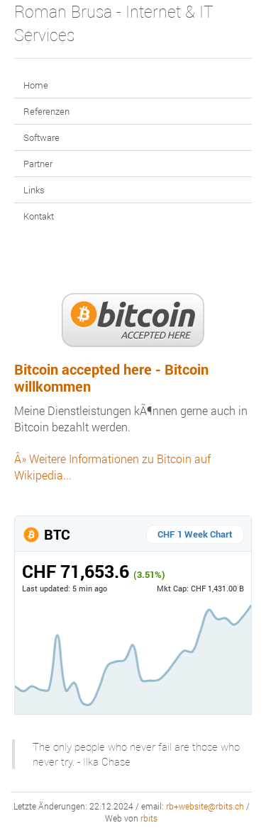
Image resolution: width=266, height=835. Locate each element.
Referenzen (46, 111)
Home (35, 85)
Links (34, 189)
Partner (37, 163)
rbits (148, 818)
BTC (46, 534)
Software (41, 137)
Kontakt (38, 216)
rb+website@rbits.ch (205, 806)
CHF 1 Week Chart (195, 534)
